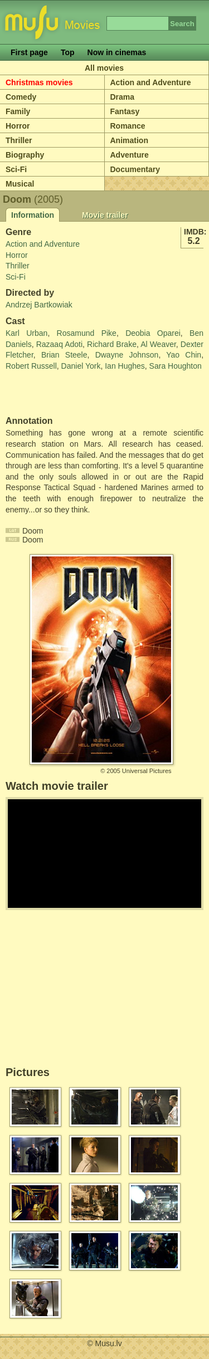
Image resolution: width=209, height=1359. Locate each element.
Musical (20, 183)
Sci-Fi (16, 169)
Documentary (135, 169)
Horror (18, 125)
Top (68, 52)
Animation (129, 140)
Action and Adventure (150, 82)
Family (18, 111)
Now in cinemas (117, 52)
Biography (25, 154)
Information (32, 215)
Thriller (19, 140)
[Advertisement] (71, 393)
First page (29, 52)
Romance (127, 125)
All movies (104, 67)
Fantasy (125, 111)
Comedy (21, 96)
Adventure (129, 154)
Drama (122, 96)
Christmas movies (39, 82)
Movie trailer (105, 215)
